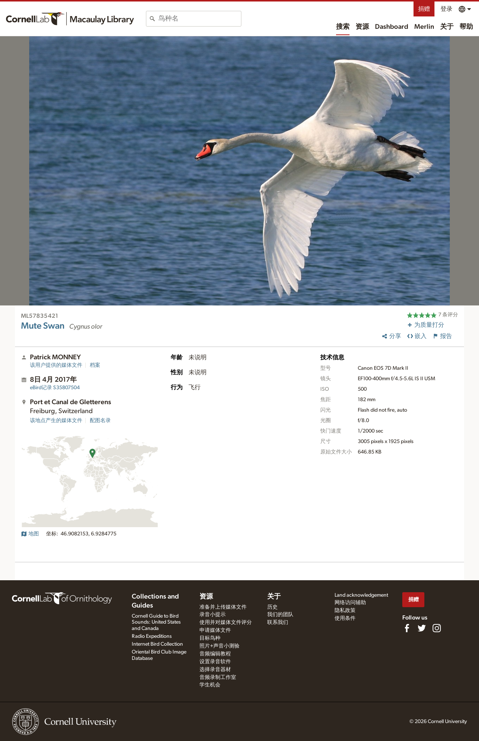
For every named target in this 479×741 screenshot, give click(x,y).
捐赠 (424, 9)
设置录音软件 (215, 661)
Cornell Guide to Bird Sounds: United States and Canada (156, 622)
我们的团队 (280, 614)
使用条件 (345, 618)
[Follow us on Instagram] (436, 628)
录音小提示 (212, 614)
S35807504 (55, 387)
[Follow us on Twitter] (421, 628)
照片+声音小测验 (219, 646)
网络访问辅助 (350, 602)
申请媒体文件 (215, 630)
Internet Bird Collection (157, 644)
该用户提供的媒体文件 (56, 365)
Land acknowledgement (361, 595)
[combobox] (199, 18)
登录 (446, 9)
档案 (95, 365)
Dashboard (391, 27)
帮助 (466, 27)
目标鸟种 (209, 638)
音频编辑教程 (215, 654)
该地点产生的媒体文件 (56, 420)
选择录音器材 (215, 669)
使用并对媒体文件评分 (225, 622)
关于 (447, 27)
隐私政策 (345, 610)
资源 (362, 27)
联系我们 (277, 622)
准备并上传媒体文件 (223, 607)
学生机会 (209, 685)
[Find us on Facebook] (406, 628)
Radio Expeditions (152, 636)
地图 (30, 533)
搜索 (343, 27)
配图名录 (100, 420)
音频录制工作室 (217, 677)
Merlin (424, 27)
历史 (272, 607)
